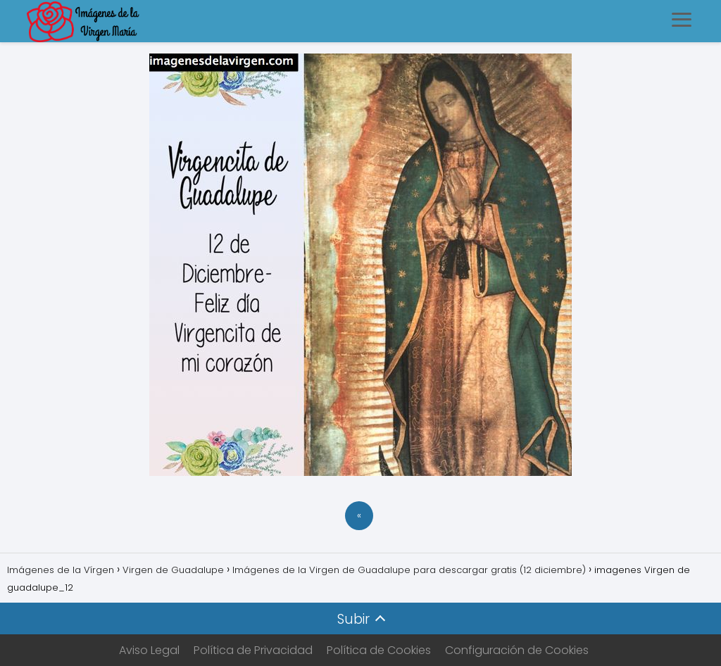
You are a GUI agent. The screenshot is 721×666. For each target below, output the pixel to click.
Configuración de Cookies (517, 650)
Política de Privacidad (253, 650)
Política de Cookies (379, 650)
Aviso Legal (149, 650)
